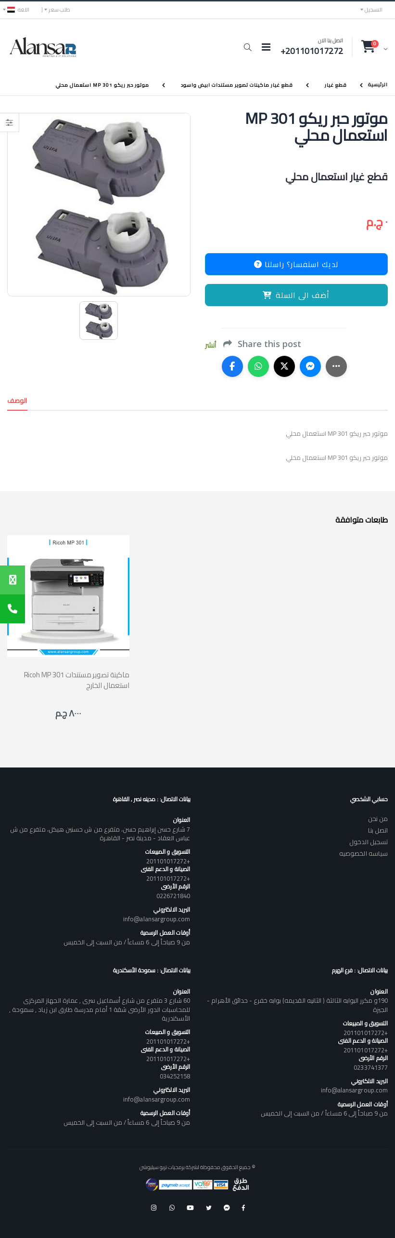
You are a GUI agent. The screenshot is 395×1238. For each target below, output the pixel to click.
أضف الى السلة (296, 295)
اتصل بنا (378, 830)
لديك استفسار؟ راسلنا (296, 264)
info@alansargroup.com (156, 919)
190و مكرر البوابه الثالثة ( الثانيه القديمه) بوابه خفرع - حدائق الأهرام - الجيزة (297, 1005)
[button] (248, 47)
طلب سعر (59, 9)
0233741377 (371, 1067)
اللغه (18, 9)
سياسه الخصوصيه (363, 853)
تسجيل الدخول (368, 842)
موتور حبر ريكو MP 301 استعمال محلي (102, 85)
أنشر (210, 345)
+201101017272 (168, 861)
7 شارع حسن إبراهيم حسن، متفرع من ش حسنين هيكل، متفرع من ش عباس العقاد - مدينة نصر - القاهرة (100, 833)
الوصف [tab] (17, 400)
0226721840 (173, 896)
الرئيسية (378, 84)
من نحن (378, 818)
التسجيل (373, 9)
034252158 (175, 1076)
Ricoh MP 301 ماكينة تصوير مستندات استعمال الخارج (76, 680)
